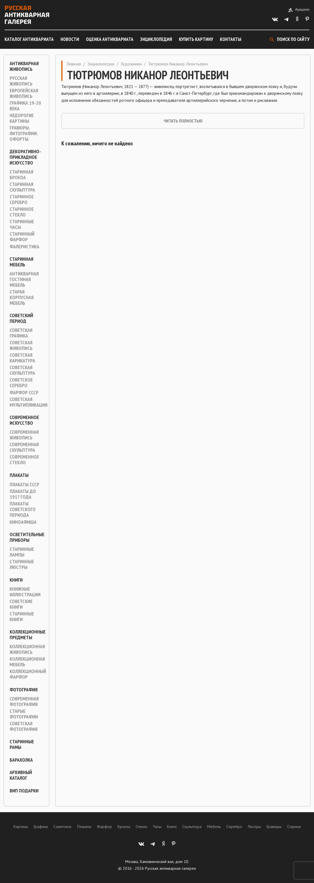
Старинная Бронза (21, 174)
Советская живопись (21, 345)
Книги (16, 580)
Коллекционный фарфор (28, 674)
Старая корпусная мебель (22, 297)
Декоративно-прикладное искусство (25, 157)
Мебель (214, 826)
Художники (131, 64)
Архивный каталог (21, 775)
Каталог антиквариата (29, 39)
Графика (41, 826)
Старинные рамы (22, 744)
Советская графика (21, 333)
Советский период (21, 318)
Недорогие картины (22, 118)
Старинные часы (22, 224)
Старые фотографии (24, 714)
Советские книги (21, 604)
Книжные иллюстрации (25, 591)
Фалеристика (24, 246)
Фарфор (104, 826)
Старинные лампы (22, 552)
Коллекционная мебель (27, 661)
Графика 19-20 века (25, 105)
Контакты (230, 39)
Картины (21, 826)
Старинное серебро (22, 199)
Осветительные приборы (27, 537)
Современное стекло (24, 459)
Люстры (254, 826)
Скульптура (192, 826)
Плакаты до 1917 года (23, 494)
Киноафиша (23, 522)
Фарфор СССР (24, 392)
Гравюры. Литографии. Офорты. (24, 133)
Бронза (124, 826)
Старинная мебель (21, 262)
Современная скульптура (24, 447)
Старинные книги (22, 616)
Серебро (234, 826)
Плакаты (19, 475)
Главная (74, 64)
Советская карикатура (22, 357)
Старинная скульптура (22, 187)
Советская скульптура (22, 370)
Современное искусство (24, 420)
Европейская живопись (24, 93)
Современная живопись (24, 435)
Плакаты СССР (24, 484)
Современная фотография (24, 701)
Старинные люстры (22, 564)
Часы (157, 826)
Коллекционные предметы (28, 634)
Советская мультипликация (28, 402)
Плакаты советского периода (23, 509)
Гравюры (274, 826)
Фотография (24, 690)
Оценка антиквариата (109, 39)
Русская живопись (21, 81)
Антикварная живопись (24, 66)
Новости (69, 39)
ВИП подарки (24, 791)
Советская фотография (24, 726)
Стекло (141, 826)
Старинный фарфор (22, 236)
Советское (62, 826)
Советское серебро (21, 382)
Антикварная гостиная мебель (24, 279)
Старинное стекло (22, 212)
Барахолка (21, 760)
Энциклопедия (156, 39)
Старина (294, 826)
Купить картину (196, 39)
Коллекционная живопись (27, 649)
